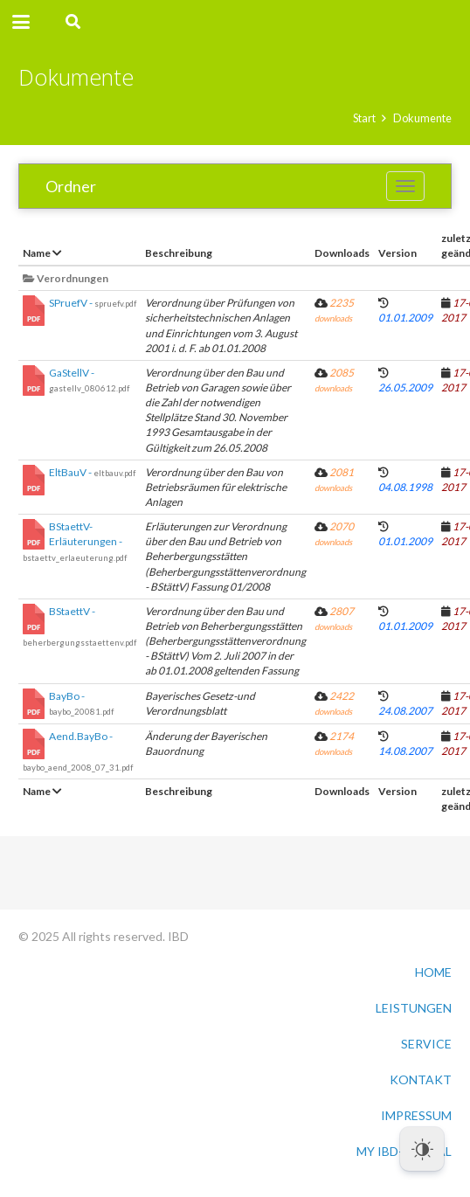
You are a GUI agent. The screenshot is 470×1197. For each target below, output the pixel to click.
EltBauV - (92, 472)
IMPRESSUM (416, 1115)
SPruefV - (92, 302)
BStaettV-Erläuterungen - (75, 541)
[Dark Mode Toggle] (422, 1149)
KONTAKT (421, 1079)
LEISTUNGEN (414, 1007)
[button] (21, 22)
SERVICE (426, 1043)
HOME (433, 972)
